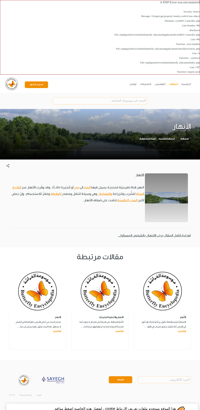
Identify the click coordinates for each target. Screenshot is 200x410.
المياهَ (140, 194)
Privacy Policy (26, 395)
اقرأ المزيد (182, 331)
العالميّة (123, 200)
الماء (87, 187)
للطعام (56, 194)
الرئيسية (186, 84)
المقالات (173, 84)
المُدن (133, 200)
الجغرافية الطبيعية (167, 139)
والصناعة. (105, 194)
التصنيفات (145, 84)
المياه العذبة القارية (147, 139)
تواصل (133, 84)
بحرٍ (76, 187)
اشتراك (120, 380)
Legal (39, 395)
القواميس (160, 84)
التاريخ (16, 187)
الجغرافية (184, 139)
